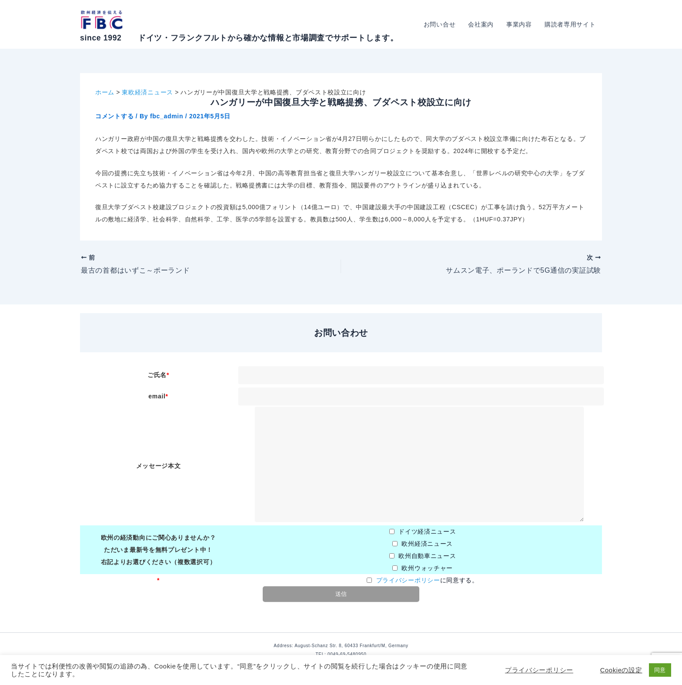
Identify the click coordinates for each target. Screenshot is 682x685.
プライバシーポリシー (408, 580)
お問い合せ (441, 24)
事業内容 (520, 24)
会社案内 (482, 24)
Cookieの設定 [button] (621, 670)
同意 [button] (660, 670)
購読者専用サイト (570, 24)
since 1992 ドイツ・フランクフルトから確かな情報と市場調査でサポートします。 (239, 37)
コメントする (114, 116)
